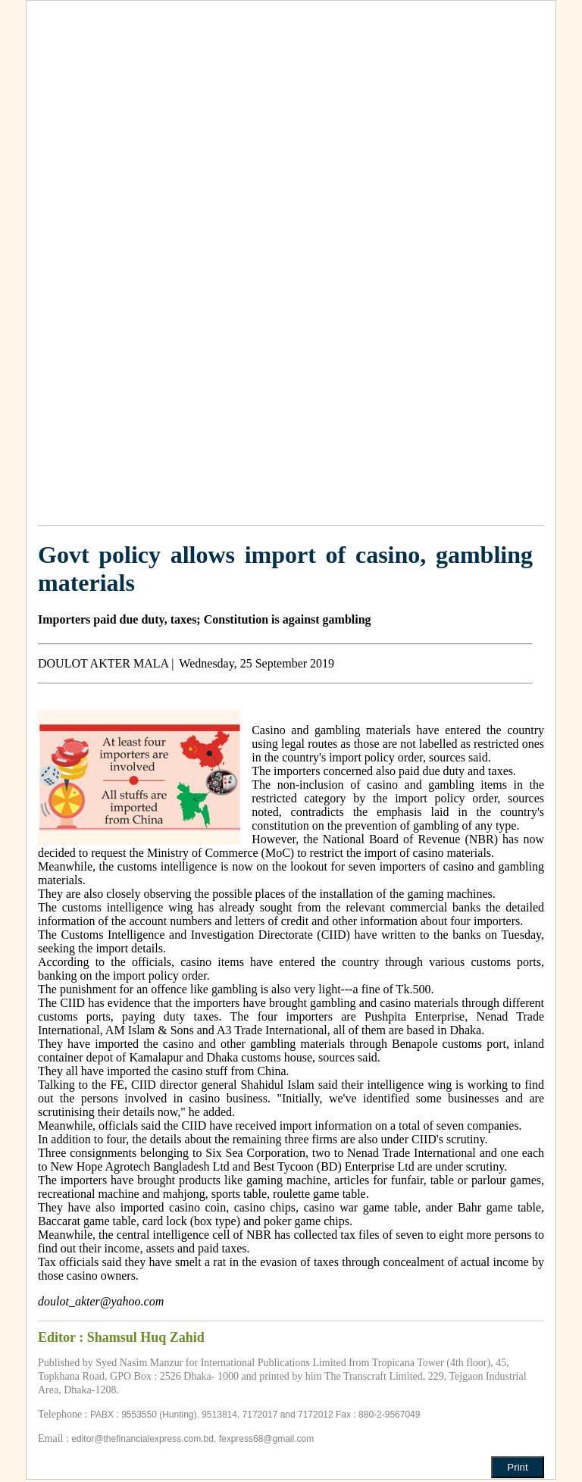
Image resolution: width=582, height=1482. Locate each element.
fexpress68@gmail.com (266, 1439)
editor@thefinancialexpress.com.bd (142, 1439)
